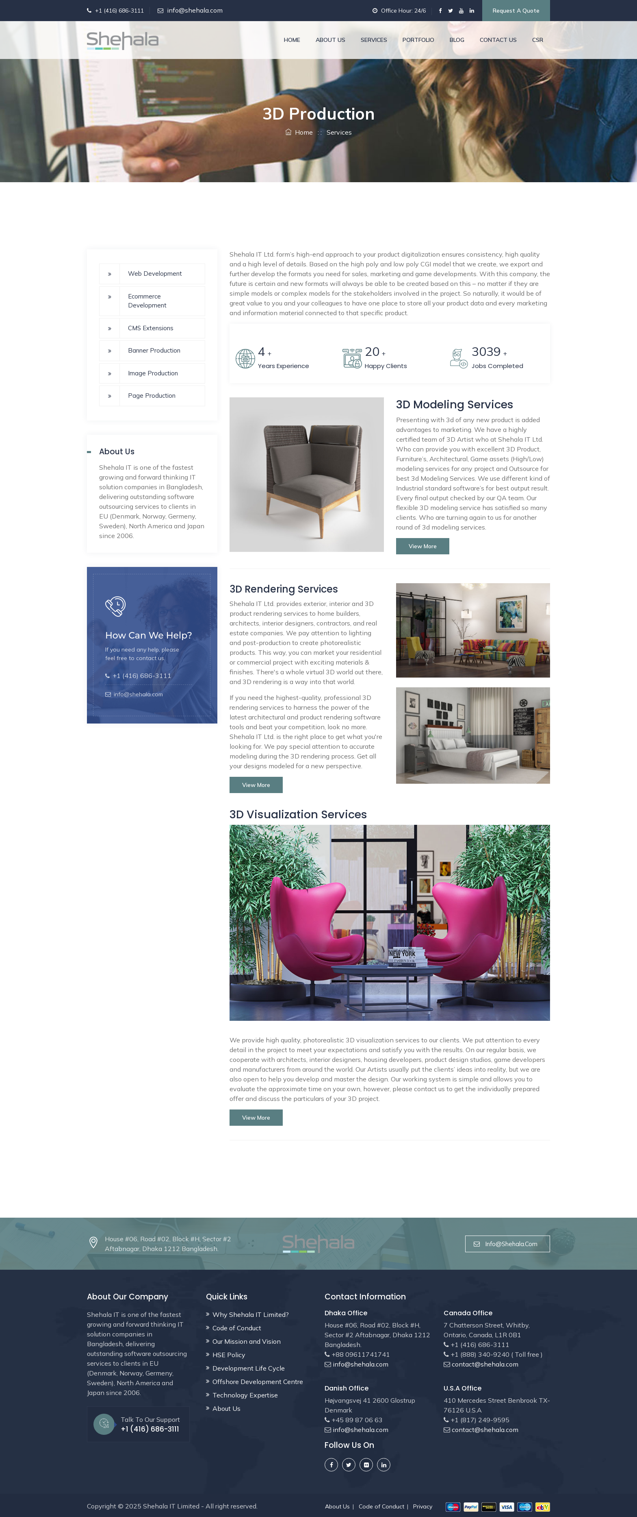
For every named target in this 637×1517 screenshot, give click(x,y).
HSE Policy (228, 1354)
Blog (457, 40)
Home (292, 40)
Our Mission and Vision (246, 1340)
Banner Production (154, 350)
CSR (537, 40)
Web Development (155, 273)
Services (374, 40)
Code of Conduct (236, 1327)
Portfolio (418, 40)
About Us (330, 40)
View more (423, 545)
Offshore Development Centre (257, 1381)
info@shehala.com (195, 10)
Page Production (152, 395)
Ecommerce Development (147, 301)
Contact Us (498, 40)
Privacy (422, 1505)
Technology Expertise (245, 1394)
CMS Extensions (150, 328)
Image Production (153, 373)
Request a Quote (516, 10)
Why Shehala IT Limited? (250, 1314)
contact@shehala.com (484, 1363)
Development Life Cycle (248, 1367)
